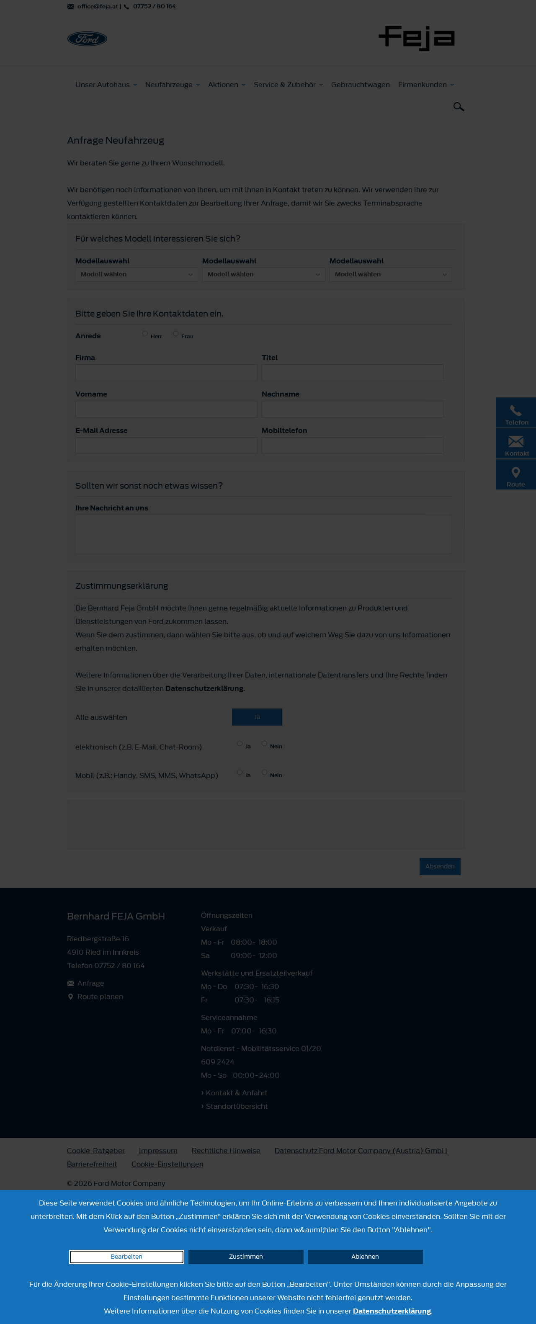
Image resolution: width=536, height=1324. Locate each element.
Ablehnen (365, 1256)
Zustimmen (246, 1256)
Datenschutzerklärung (392, 1311)
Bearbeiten (126, 1256)
